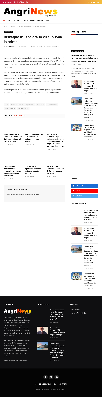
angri (6, 105)
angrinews (40, 105)
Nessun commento (36, 46)
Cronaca (17, 20)
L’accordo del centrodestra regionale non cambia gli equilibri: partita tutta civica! (12, 171)
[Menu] (4, 20)
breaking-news (10, 108)
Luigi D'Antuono (10, 46)
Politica (25, 20)
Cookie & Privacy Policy (21, 2)
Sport (10, 20)
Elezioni (40, 20)
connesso (18, 194)
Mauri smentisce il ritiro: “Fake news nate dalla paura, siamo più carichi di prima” (13, 137)
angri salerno (29, 105)
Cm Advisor (61, 389)
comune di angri (23, 108)
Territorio (48, 20)
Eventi (32, 20)
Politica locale (77, 51)
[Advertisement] (60, 12)
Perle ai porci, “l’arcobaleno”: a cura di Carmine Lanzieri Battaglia (55, 169)
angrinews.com (52, 105)
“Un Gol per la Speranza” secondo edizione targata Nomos (33, 169)
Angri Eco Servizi (17, 105)
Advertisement (7, 2)
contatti (63, 384)
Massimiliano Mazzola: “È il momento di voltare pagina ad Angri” (34, 137)
